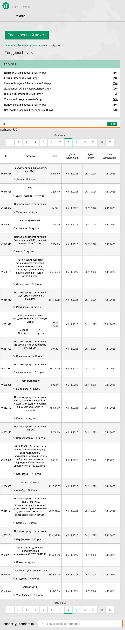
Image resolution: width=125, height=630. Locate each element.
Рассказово (21, 307)
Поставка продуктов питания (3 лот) (30, 428)
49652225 (6, 432)
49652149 (6, 407)
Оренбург (19, 490)
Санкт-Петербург (23, 331)
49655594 (6, 591)
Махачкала (20, 388)
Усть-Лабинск (22, 595)
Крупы (31, 179)
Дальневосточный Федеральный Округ (28, 88)
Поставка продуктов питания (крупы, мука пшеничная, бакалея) (30, 295)
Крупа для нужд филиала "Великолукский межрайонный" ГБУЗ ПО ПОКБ (30, 550)
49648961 (6, 224)
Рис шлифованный (30, 220)
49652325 (6, 460)
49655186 (6, 535)
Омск (17, 251)
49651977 (6, 368)
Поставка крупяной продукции (30, 570)
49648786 (6, 173)
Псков (18, 562)
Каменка (19, 522)
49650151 (6, 272)
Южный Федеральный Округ (21, 78)
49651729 (6, 348)
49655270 (6, 574)
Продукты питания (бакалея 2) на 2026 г (30, 170)
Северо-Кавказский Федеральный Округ (28, 110)
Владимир (20, 578)
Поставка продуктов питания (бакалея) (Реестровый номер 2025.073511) (30, 344)
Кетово (18, 418)
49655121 (6, 510)
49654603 (6, 486)
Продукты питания (30, 380)
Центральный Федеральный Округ (25, 72)
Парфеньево (21, 539)
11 (93, 142)
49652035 (6, 385)
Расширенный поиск (27, 35)
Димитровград (22, 195)
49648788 (6, 191)
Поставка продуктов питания (30, 204)
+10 (102, 142)
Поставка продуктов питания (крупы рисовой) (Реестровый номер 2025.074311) (30, 240)
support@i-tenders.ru (18, 624)
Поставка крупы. (30, 587)
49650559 (6, 299)
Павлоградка (22, 356)
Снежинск (20, 228)
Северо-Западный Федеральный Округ (27, 83)
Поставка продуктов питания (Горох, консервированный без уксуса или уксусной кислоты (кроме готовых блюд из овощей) (30, 403)
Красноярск (21, 473)
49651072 (6, 324)
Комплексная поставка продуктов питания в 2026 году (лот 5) (30, 318)
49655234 (6, 555)
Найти (112, 123)
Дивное (18, 179)
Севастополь (21, 284)
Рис (30, 187)
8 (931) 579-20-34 (21, 7)
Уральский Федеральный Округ (23, 99)
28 (110, 142)
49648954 (6, 208)
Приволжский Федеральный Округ (25, 104)
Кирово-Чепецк (23, 372)
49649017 (6, 244)
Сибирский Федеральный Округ (23, 94)
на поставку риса (30, 482)
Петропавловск (23, 438)
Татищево (20, 212)
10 (85, 142)
